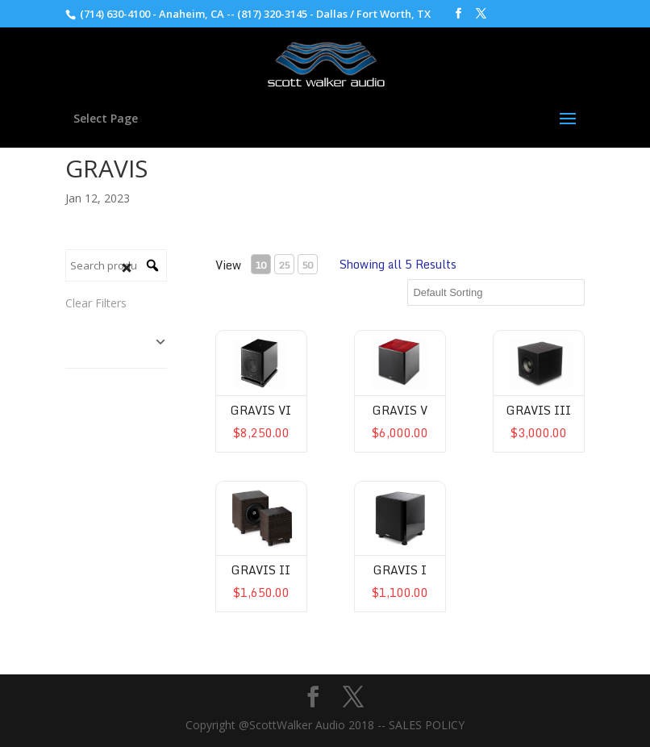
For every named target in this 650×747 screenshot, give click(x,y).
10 (260, 265)
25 (284, 265)
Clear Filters (96, 303)
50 (307, 265)
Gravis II (260, 570)
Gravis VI (261, 410)
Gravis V (400, 410)
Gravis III (538, 410)
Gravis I (400, 570)
